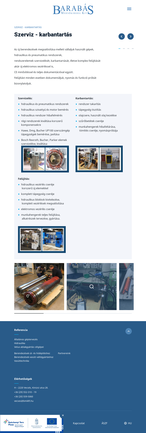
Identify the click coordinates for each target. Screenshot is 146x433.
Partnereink (64, 353)
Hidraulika (19, 343)
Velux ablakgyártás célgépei (29, 346)
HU (128, 423)
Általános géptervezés (26, 339)
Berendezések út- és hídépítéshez (32, 353)
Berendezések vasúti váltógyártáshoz (33, 357)
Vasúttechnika (21, 360)
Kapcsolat (79, 423)
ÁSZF (104, 423)
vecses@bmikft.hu (23, 400)
